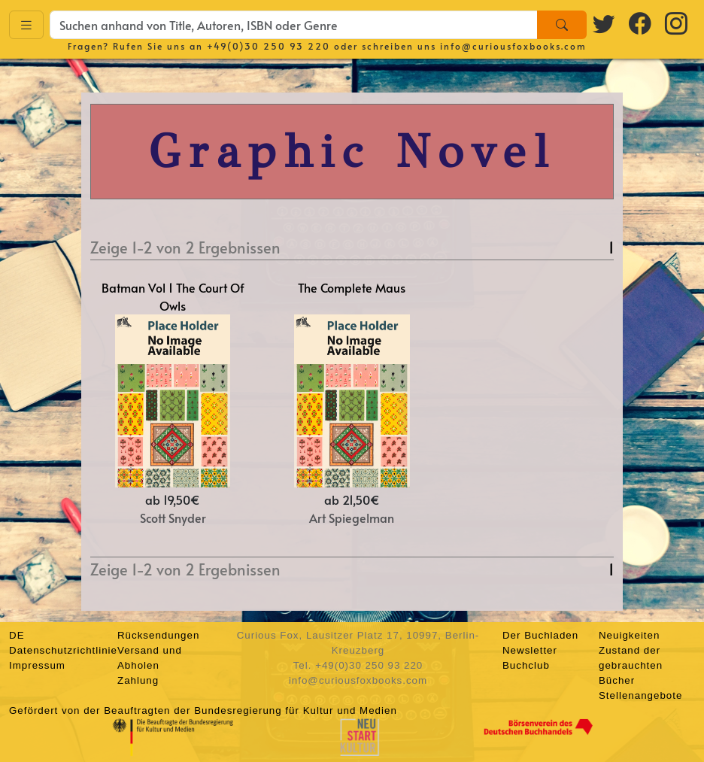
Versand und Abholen (149, 658)
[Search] (562, 25)
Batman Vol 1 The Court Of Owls (173, 296)
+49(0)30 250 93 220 (268, 46)
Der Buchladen (540, 635)
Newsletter (529, 650)
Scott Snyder (173, 517)
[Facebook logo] (641, 22)
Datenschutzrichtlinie (63, 650)
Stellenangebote (640, 695)
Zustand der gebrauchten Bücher (631, 665)
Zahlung (138, 680)
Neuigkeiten (629, 635)
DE (17, 635)
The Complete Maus (351, 287)
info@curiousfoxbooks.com (513, 46)
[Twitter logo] (605, 22)
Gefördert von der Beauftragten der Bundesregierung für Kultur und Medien (203, 710)
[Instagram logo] (677, 22)
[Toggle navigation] (26, 25)
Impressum (37, 665)
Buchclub (526, 665)
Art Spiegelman (351, 517)
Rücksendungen (158, 635)
